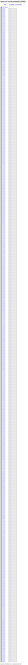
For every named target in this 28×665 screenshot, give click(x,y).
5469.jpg (3, 605)
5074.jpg (3, 23)
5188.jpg (3, 191)
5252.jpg (3, 285)
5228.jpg (3, 250)
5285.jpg (3, 334)
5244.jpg (3, 273)
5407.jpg (3, 514)
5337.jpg (3, 410)
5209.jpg (3, 222)
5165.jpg (3, 157)
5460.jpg (3, 592)
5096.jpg (3, 55)
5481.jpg (3, 623)
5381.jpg (3, 475)
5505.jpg (3, 658)
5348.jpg (3, 427)
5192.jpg (3, 197)
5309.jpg (3, 369)
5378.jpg (3, 471)
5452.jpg (3, 580)
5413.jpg (3, 522)
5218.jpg (3, 235)
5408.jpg (3, 515)
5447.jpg (3, 573)
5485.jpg (3, 629)
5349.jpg (3, 428)
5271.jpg (3, 313)
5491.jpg (3, 637)
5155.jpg (3, 142)
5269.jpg (3, 310)
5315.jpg (3, 378)
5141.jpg (3, 122)
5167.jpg (3, 160)
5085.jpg (3, 39)
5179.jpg (3, 178)
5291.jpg (3, 343)
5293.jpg (3, 346)
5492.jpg (3, 639)
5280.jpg (3, 326)
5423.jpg (3, 537)
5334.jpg (3, 406)
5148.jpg (3, 132)
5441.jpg (3, 564)
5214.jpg (3, 229)
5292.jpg (3, 344)
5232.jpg (3, 256)
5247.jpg (3, 278)
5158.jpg (3, 147)
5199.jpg (3, 207)
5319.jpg (3, 384)
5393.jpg (3, 493)
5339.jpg (3, 413)
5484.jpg (3, 627)
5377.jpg (3, 469)
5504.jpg (3, 657)
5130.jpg (3, 105)
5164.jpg (3, 156)
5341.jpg (3, 416)
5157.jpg (3, 145)
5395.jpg (3, 496)
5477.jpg (3, 617)
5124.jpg (3, 97)
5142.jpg (3, 123)
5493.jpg (3, 640)
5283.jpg (3, 331)
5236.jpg (3, 262)
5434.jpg (3, 553)
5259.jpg (3, 296)
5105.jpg (3, 69)
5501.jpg (3, 652)
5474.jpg (3, 612)
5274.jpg (3, 318)
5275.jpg (3, 319)
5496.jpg (3, 645)
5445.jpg (3, 570)
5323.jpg (3, 390)
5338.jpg (3, 412)
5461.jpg (3, 593)
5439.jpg (3, 561)
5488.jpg (3, 633)
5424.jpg (3, 539)
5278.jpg (3, 324)
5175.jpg (3, 172)
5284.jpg (3, 332)
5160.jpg (3, 150)
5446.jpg (3, 571)
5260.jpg (3, 297)
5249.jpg (3, 281)
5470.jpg (3, 606)
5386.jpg (3, 483)
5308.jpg (3, 368)
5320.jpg (3, 385)
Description (19, 4)
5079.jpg (3, 30)
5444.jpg (3, 568)
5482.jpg (3, 624)
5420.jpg (3, 533)
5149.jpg (3, 133)
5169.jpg (3, 163)
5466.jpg (3, 601)
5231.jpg (3, 254)
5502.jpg (3, 654)
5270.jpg (3, 312)
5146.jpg (3, 129)
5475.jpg (3, 614)
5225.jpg (3, 245)
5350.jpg (3, 430)
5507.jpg (3, 661)
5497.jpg (3, 646)
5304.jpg (3, 362)
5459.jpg (3, 590)
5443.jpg (3, 567)
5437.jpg (3, 558)
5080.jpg (3, 32)
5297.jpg (3, 352)
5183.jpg (3, 184)
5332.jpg (3, 403)
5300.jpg (3, 356)
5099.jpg (3, 60)
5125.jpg (3, 98)
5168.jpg (3, 161)
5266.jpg (3, 306)
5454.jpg (3, 583)
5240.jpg (3, 268)
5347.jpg (3, 425)
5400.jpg (3, 503)
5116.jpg (3, 85)
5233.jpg (3, 257)
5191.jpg (3, 195)
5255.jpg (3, 290)
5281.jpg (3, 328)
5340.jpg (3, 415)
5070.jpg (3, 17)
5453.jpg (3, 581)
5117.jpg (3, 86)
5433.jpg (3, 552)
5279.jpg (3, 325)
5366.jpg (3, 453)
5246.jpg (3, 276)
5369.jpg (3, 458)
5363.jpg (3, 449)
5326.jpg (3, 394)
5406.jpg (3, 512)
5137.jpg (3, 116)
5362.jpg (3, 447)
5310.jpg (3, 371)
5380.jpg (3, 474)
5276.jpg (3, 321)
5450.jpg (3, 577)
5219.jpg (3, 237)
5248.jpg (3, 279)
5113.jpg (3, 80)
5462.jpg (3, 595)
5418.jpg (3, 530)
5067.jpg (3, 13)
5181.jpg (3, 181)
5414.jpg (3, 524)
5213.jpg (3, 228)
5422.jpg (3, 536)
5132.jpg (3, 108)
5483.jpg (3, 626)
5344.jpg (3, 421)
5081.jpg (3, 33)
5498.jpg (3, 648)
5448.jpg (3, 574)
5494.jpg (3, 642)
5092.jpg (3, 49)
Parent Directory (5, 7)
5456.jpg (3, 586)
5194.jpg (3, 200)
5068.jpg (3, 14)
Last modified (11, 4)
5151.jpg (3, 136)
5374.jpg (3, 465)
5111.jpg (3, 77)
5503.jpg (3, 655)
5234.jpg (3, 259)
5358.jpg (3, 441)
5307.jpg (3, 366)
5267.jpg (3, 307)
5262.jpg (3, 300)
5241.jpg (3, 269)
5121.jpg (3, 92)
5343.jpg (3, 419)
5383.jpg (3, 478)
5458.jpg (3, 589)
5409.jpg (3, 517)
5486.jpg (3, 630)
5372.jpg (3, 462)
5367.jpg (3, 455)
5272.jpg (3, 315)
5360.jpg (3, 444)
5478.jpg (3, 618)
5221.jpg (3, 240)
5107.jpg (3, 72)
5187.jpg (3, 189)
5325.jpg (3, 393)
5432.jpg (3, 550)
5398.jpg (3, 500)
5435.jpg (3, 555)
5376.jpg (3, 468)
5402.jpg (3, 506)
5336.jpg (3, 409)
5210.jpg (3, 223)
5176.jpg (3, 173)
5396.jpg (3, 497)
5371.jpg (3, 461)
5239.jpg (3, 266)
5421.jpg (3, 534)
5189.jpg (3, 192)
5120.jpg (3, 91)
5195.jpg (3, 201)
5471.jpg (3, 608)
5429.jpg (3, 546)
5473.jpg (3, 611)
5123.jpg (3, 95)
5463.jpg (3, 596)
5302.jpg (3, 359)
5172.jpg (3, 167)
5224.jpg (3, 244)
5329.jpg (3, 399)
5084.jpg (3, 38)
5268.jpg (3, 309)
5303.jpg (3, 360)
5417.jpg (3, 528)
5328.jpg (3, 397)
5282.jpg (3, 329)
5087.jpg (3, 42)
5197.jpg (3, 204)
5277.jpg (3, 322)
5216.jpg (3, 232)
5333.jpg (3, 405)
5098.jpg (3, 58)
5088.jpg (3, 44)
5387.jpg (3, 484)
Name (5, 4)
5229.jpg (3, 251)
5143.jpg (3, 125)
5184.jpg (3, 185)
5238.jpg (3, 265)
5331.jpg (3, 402)
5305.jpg (3, 363)
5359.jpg (3, 443)
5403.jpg (3, 508)
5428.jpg (3, 545)
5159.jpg (3, 148)
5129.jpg (3, 104)
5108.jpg (3, 73)
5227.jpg (3, 248)
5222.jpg (3, 241)
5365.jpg (3, 452)
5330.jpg (3, 400)
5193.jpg (3, 198)
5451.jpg (3, 578)
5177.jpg (3, 175)
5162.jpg (3, 153)
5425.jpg (3, 540)
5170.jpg (3, 164)
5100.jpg (3, 61)
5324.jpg (3, 391)
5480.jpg (3, 621)
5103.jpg (3, 66)
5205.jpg (3, 216)
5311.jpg (3, 372)
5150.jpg (3, 135)
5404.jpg (3, 509)
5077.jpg (3, 27)
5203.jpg (3, 213)
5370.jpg (3, 459)
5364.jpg (3, 450)
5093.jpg (3, 51)
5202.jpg (3, 212)
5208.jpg (3, 220)
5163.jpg (3, 154)
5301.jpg (3, 357)
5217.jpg (3, 234)
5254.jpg (3, 288)
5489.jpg (3, 634)
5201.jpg (3, 210)
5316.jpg (3, 380)
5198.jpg (3, 206)
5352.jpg (3, 433)
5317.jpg (3, 381)
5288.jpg (3, 338)
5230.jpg (3, 253)
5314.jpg (3, 377)
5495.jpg (3, 643)
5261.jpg (3, 298)
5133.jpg (3, 110)
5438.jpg (3, 559)
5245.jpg (3, 275)
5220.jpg (3, 238)
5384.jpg (3, 480)
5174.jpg (3, 170)
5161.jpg (3, 151)
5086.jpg (3, 41)
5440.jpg (3, 562)
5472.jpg (3, 609)
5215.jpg (3, 231)
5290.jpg (3, 341)
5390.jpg (3, 489)
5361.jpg (3, 446)
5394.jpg (3, 494)
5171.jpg (3, 166)
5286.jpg (3, 335)
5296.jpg (3, 350)
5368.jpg (3, 456)
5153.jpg (3, 139)
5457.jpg (3, 587)
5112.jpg (3, 79)
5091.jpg (3, 48)
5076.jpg (3, 26)
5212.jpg (3, 226)
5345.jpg (3, 422)
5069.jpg (3, 16)
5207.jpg (3, 219)
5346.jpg (3, 424)
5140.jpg (3, 120)
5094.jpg (3, 52)
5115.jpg (3, 83)
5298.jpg (3, 353)
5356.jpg (3, 438)
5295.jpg (3, 349)
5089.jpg (3, 45)
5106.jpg (3, 70)
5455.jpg (3, 584)
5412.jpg (3, 521)
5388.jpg (3, 486)
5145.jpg (3, 128)
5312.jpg (3, 374)
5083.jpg (3, 36)
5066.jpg (3, 11)
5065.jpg (3, 10)
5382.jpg (3, 477)
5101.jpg (3, 63)
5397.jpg (3, 499)
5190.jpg (3, 194)
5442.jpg (3, 565)
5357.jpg (3, 440)
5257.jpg (3, 293)
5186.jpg (3, 188)
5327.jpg (3, 396)
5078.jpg (3, 29)
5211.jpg (3, 225)
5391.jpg (3, 490)
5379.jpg (3, 472)
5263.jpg (3, 301)
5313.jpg (3, 375)
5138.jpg (3, 117)
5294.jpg (3, 347)
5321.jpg (3, 387)
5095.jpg (3, 54)
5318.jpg (3, 382)
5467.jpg (3, 602)
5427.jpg (3, 543)
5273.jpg (3, 316)
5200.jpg (3, 209)
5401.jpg (3, 505)
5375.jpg (3, 466)
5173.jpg (3, 169)
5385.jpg (3, 481)
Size (16, 4)
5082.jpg (3, 35)
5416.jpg (3, 527)
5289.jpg (3, 340)
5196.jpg (3, 203)
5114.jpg (3, 82)
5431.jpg (3, 549)
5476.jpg (3, 615)
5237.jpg (3, 263)
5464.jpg (3, 598)
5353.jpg (3, 434)
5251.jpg (3, 284)
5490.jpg (3, 636)
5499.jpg (3, 649)
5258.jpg (3, 294)
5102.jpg (3, 64)
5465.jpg (3, 599)
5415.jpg (3, 525)
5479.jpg (3, 620)
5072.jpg (3, 20)
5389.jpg (3, 487)
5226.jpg (3, 247)
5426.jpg (3, 542)
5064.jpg (3, 8)
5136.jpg (3, 114)
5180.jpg (3, 179)
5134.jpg (3, 111)
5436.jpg (3, 556)
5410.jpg (3, 518)
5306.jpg (3, 365)
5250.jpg (3, 282)
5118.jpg (3, 88)
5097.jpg (3, 57)
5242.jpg (3, 270)
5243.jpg (3, 272)
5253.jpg (3, 287)
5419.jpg (3, 531)
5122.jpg (3, 94)
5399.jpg (3, 502)
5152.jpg (3, 138)
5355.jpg (3, 437)
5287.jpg (3, 337)
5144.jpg (3, 126)
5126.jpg (3, 100)
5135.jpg (3, 113)
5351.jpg (3, 431)
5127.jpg (3, 101)
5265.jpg (3, 304)
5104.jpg (3, 67)
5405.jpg (3, 511)
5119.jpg (3, 89)
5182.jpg (3, 182)
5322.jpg (3, 388)
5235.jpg (3, 260)
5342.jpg (3, 418)
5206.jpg (3, 217)
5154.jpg (3, 141)
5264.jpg (3, 303)
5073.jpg (3, 21)
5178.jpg (3, 176)
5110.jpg (3, 76)
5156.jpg (3, 144)
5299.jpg (3, 354)
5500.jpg (3, 651)
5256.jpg (3, 291)
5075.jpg (3, 24)
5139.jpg (3, 119)
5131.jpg (3, 107)
